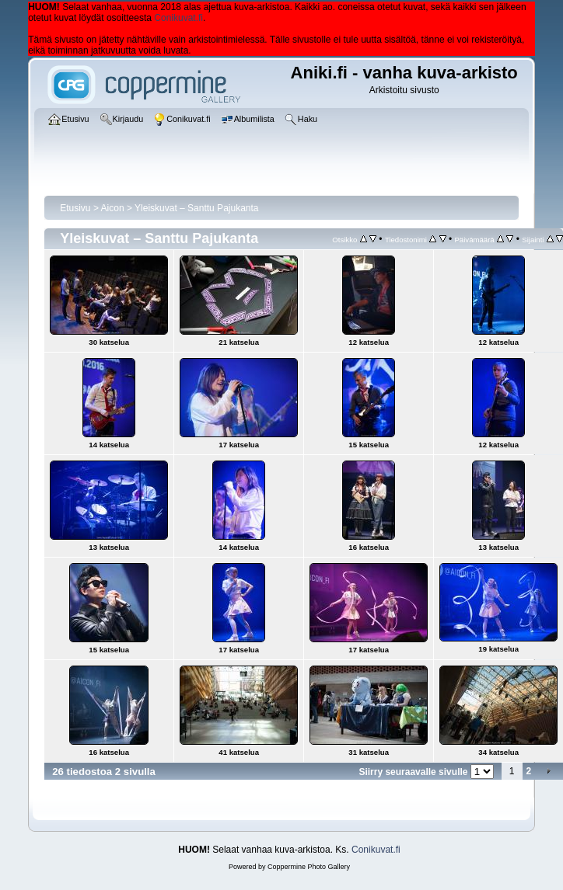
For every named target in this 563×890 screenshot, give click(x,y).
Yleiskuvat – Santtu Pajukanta (196, 208)
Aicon (112, 208)
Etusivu (75, 208)
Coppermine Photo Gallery (309, 867)
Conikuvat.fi (178, 17)
